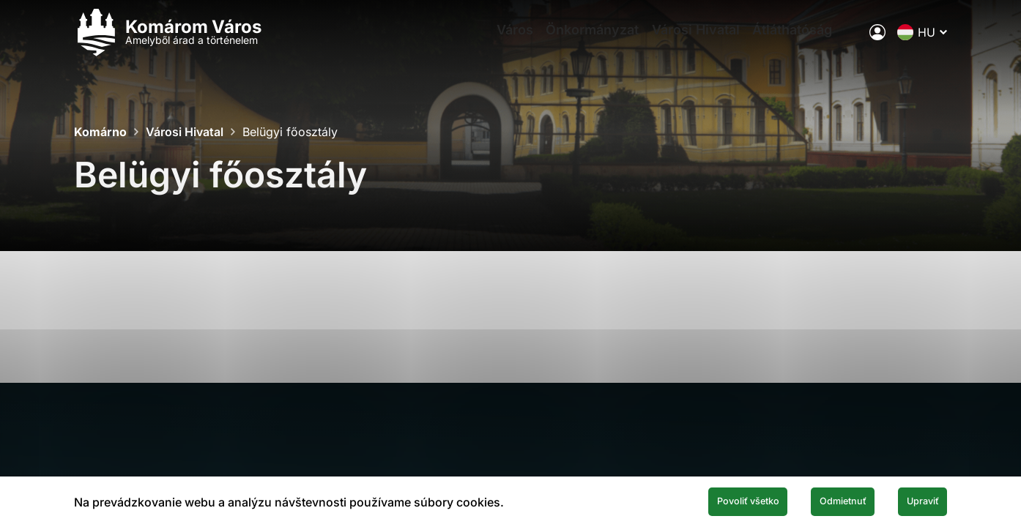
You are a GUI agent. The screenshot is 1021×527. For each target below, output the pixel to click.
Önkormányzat (589, 40)
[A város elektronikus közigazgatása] (877, 40)
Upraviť (911, 500)
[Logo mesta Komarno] (167, 40)
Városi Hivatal (702, 40)
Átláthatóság (807, 40)
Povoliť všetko (687, 500)
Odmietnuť (809, 500)
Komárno (100, 131)
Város (502, 40)
